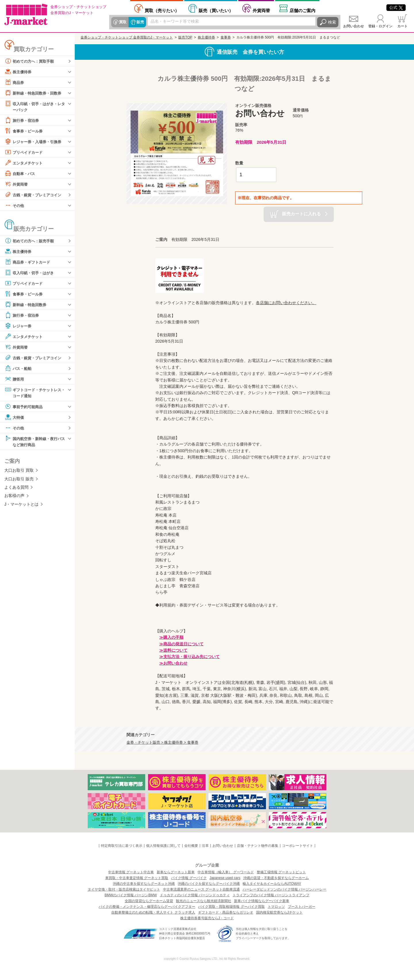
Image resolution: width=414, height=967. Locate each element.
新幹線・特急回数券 (27, 304)
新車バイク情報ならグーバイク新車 (261, 901)
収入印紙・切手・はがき (31, 272)
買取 (123, 22)
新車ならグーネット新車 (176, 872)
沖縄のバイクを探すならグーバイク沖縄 (209, 884)
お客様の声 (14, 496)
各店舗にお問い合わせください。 (286, 302)
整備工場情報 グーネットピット (281, 872)
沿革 (205, 846)
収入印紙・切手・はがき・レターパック (35, 106)
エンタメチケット (25, 163)
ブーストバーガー (301, 907)
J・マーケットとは (21, 505)
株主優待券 (19, 71)
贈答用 (15, 379)
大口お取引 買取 (19, 471)
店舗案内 (302, 10)
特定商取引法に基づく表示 (121, 846)
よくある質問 (16, 488)
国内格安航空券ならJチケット (279, 912)
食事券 (226, 37)
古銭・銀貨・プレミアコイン (35, 194)
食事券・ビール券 (25, 131)
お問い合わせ (353, 26)
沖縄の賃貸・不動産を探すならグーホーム (276, 878)
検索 (332, 22)
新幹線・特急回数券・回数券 (35, 92)
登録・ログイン (380, 26)
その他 (15, 205)
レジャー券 (19, 326)
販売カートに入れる (301, 213)
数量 (239, 163)
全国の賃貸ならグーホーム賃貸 (149, 901)
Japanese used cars (225, 878)
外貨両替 (261, 10)
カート (402, 26)
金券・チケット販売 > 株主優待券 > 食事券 (162, 742)
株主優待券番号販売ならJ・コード (207, 918)
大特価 (15, 417)
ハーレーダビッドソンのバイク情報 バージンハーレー (284, 889)
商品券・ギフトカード (29, 262)
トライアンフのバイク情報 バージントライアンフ (271, 895)
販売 (140, 22)
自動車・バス (21, 173)
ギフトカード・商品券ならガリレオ (225, 912)
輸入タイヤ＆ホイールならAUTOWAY (272, 884)
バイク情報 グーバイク (188, 878)
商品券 (15, 82)
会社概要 (191, 846)
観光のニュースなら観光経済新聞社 (203, 901)
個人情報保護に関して (163, 846)
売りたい (162, 10)
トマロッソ (276, 907)
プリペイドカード (25, 152)
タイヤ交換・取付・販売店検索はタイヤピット (124, 889)
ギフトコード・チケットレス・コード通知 (33, 392)
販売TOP (185, 37)
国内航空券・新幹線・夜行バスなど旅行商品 (35, 441)
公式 (396, 7)
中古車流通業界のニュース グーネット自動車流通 (201, 889)
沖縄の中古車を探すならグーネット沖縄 (144, 884)
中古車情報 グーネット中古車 (131, 872)
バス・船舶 (19, 368)
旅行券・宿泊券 (23, 120)
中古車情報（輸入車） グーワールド (226, 872)
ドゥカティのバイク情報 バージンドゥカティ (195, 895)
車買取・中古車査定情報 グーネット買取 (136, 878)
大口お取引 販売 (19, 479)
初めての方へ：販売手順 (31, 240)
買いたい (216, 10)
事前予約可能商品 (25, 407)
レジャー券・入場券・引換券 (35, 141)
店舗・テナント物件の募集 (257, 846)
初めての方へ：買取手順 (31, 60)
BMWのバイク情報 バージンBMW (131, 895)
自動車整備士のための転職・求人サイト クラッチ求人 (153, 912)
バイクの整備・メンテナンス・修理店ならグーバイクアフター (147, 907)
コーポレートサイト (297, 846)
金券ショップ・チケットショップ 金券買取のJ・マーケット (126, 37)
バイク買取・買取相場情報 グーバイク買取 (231, 907)
